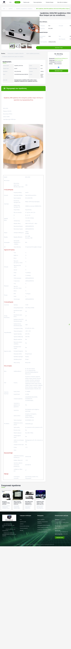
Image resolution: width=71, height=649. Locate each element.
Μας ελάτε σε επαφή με (62, 2)
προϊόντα (21, 523)
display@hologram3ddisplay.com (61, 58)
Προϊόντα (17, 2)
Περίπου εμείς (26, 2)
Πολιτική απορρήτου (24, 528)
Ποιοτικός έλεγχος (49, 2)
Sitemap (21, 530)
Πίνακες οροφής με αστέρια (42, 527)
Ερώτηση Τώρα (58, 70)
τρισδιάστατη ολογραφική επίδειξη (44, 529)
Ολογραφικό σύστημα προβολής (43, 525)
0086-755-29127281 (59, 60)
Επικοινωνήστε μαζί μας (24, 526)
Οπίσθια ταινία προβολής (42, 531)
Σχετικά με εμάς (23, 521)
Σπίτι (10, 2)
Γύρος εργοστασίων (37, 2)
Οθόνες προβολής (41, 519)
